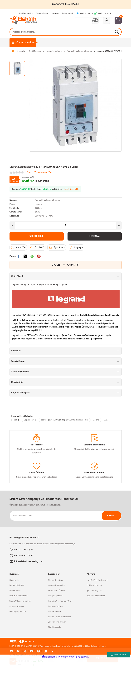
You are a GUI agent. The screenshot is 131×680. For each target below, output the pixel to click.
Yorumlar (16, 351)
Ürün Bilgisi (17, 276)
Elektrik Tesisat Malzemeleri (59, 616)
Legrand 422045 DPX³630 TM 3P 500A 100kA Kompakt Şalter (64, 419)
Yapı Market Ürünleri (56, 585)
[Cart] (118, 20)
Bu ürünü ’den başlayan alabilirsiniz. (46, 189)
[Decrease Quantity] (12, 225)
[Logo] (23, 20)
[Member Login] (106, 20)
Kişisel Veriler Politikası (96, 596)
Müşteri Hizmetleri (17, 606)
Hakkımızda (14, 580)
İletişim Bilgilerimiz (17, 585)
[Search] (66, 32)
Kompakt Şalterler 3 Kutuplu (47, 200)
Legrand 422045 (30, 419)
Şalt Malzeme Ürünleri (57, 622)
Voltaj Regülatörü (55, 596)
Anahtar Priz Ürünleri (56, 590)
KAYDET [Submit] (111, 516)
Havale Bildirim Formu (19, 596)
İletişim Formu (15, 590)
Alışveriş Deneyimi (20, 393)
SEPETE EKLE (36, 236)
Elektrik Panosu (54, 611)
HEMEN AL (94, 236)
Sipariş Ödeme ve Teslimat (20, 601)
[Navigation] (23, 42)
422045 (16, 419)
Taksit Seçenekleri (20, 372)
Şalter (106, 419)
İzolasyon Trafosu (55, 606)
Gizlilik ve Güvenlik (94, 585)
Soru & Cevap (17, 361)
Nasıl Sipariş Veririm (18, 611)
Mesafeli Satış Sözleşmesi (97, 580)
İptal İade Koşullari (94, 590)
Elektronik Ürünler (55, 580)
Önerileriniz (17, 382)
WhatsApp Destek (118, 654)
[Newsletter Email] (66, 516)
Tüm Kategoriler (55, 627)
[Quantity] (65, 225)
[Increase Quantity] (118, 225)
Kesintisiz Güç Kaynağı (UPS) (60, 601)
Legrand (38, 204)
